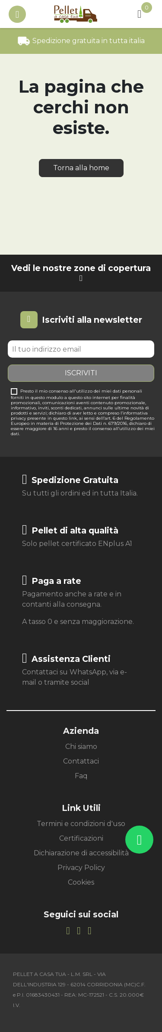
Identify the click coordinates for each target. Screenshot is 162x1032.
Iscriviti (81, 373)
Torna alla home (81, 168)
